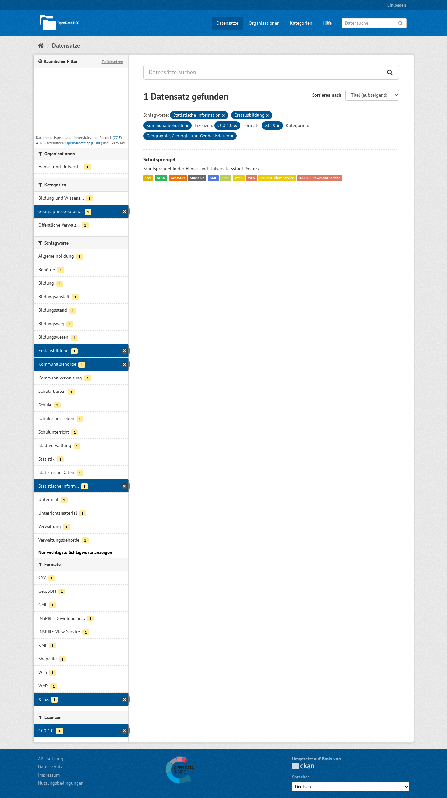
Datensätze (227, 23)
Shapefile (197, 178)
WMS (239, 178)
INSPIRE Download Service (319, 178)
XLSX (161, 178)
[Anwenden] (400, 22)
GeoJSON (178, 178)
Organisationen (264, 23)
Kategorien (301, 23)
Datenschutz (50, 767)
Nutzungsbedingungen (61, 783)
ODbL (96, 143)
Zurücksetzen (112, 61)
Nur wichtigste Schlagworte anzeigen (75, 552)
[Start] (41, 45)
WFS (251, 178)
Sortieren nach (326, 95)
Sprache (300, 777)
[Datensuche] (374, 23)
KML (213, 178)
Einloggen (396, 5)
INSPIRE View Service (277, 178)
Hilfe (327, 23)
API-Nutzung (50, 759)
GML (226, 178)
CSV (148, 178)
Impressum (49, 775)
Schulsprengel (159, 159)
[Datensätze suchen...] (262, 72)
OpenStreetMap (77, 143)
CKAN (303, 765)
